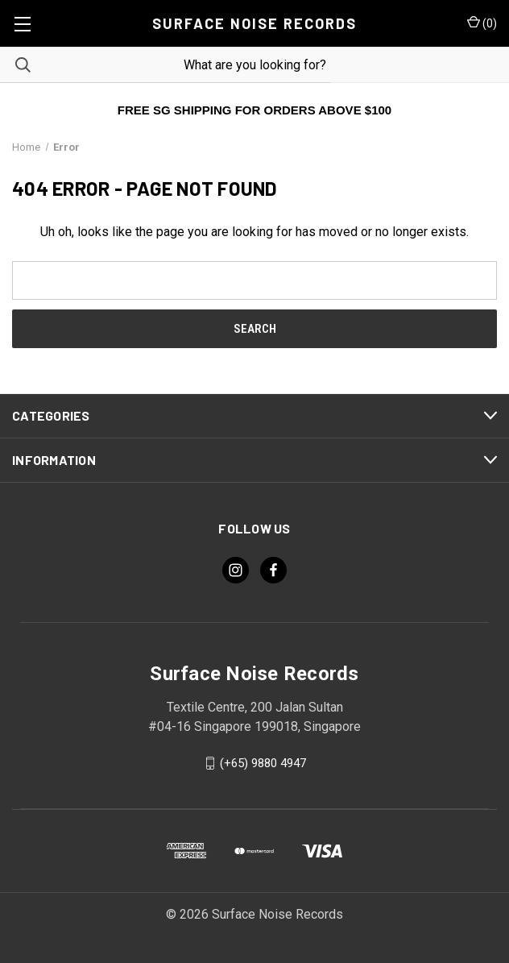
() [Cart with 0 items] (482, 22)
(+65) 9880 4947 (263, 763)
